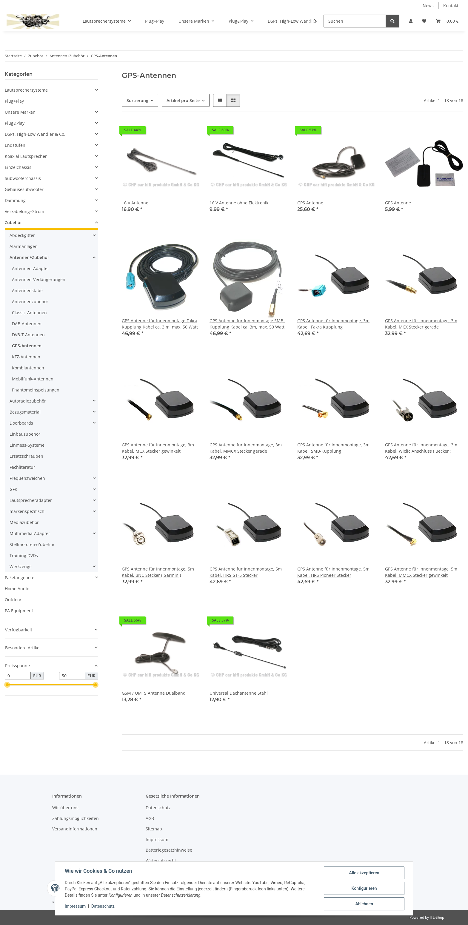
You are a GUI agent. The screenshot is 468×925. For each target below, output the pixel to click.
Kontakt (450, 5)
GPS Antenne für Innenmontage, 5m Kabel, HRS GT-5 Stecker (246, 572)
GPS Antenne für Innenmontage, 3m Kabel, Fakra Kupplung (333, 324)
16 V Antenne (135, 203)
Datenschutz (103, 906)
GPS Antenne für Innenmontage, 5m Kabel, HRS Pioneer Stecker (333, 572)
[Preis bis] (72, 676)
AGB (150, 818)
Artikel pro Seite (183, 100)
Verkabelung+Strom (24, 211)
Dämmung (15, 200)
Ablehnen (364, 903)
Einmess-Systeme (27, 445)
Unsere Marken (20, 112)
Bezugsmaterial (25, 412)
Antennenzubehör (30, 301)
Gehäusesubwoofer (24, 189)
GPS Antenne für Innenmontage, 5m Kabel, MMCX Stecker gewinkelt (421, 572)
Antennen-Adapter (30, 268)
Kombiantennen (28, 368)
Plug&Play (14, 123)
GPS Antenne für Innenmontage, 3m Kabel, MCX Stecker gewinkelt (158, 448)
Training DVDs (24, 555)
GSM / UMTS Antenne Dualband (154, 693)
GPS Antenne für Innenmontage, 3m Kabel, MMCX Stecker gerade (246, 448)
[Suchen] (355, 21)
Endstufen (15, 145)
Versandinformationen (74, 829)
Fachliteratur (22, 467)
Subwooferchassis (23, 178)
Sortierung (137, 100)
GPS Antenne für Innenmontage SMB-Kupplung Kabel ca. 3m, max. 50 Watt (247, 324)
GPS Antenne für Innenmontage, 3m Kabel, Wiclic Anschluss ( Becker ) (421, 448)
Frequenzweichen (27, 478)
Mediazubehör (24, 522)
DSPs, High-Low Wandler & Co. (35, 134)
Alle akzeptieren (364, 872)
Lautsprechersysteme (26, 90)
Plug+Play (14, 101)
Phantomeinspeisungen (35, 390)
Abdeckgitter (22, 235)
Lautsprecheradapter (31, 500)
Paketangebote (19, 577)
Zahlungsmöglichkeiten (75, 818)
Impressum (75, 906)
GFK (13, 489)
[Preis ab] (18, 676)
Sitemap (154, 829)
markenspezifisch (27, 511)
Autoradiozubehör (28, 401)
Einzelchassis (18, 167)
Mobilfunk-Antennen (32, 379)
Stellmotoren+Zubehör (32, 544)
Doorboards (21, 423)
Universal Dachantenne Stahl (239, 693)
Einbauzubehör (25, 434)
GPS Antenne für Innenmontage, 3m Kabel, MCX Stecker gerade (421, 324)
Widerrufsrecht (161, 860)
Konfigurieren (364, 888)
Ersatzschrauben (26, 456)
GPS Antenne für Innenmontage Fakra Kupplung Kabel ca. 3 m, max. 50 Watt (160, 324)
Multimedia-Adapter (30, 533)
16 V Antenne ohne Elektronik (239, 203)
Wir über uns (65, 807)
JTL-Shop (437, 917)
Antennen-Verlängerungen (38, 279)
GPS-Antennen (26, 346)
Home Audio (17, 588)
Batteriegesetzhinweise (169, 850)
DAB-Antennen (26, 323)
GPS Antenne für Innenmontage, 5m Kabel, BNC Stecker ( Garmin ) (158, 572)
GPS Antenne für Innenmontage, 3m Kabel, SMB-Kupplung (333, 448)
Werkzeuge (21, 566)
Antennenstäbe (27, 290)
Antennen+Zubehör (29, 257)
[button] (410, 21)
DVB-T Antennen (28, 334)
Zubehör (13, 222)
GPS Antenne (310, 203)
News (428, 5)
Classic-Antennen (29, 312)
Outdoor (13, 599)
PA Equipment (19, 610)
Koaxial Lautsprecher (26, 156)
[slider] (7, 685)
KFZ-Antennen (26, 357)
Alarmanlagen (24, 246)
